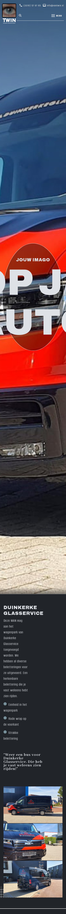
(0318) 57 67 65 (32, 5)
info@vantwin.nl (55, 5)
